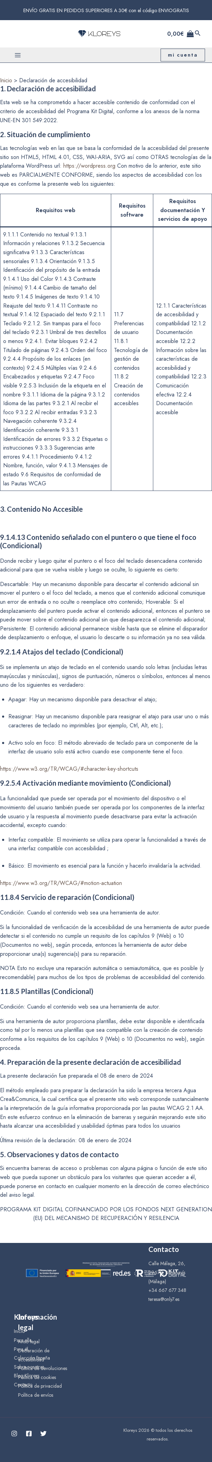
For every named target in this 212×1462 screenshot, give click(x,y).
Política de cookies (37, 1377)
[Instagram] (14, 1433)
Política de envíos (35, 1395)
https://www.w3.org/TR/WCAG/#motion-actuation (61, 883)
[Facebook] (29, 1433)
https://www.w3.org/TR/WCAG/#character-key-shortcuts (69, 769)
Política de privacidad (40, 1385)
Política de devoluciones (42, 1368)
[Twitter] (43, 1433)
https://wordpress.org (89, 166)
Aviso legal (29, 1341)
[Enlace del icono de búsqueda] (198, 34)
